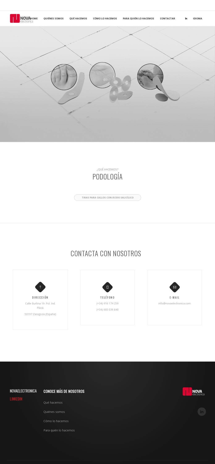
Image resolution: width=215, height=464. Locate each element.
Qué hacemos (78, 18)
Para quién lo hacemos (138, 18)
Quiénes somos (53, 18)
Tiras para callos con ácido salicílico (108, 210)
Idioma (197, 18)
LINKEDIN (16, 399)
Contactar (167, 18)
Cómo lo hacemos (105, 18)
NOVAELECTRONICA (23, 391)
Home (34, 18)
